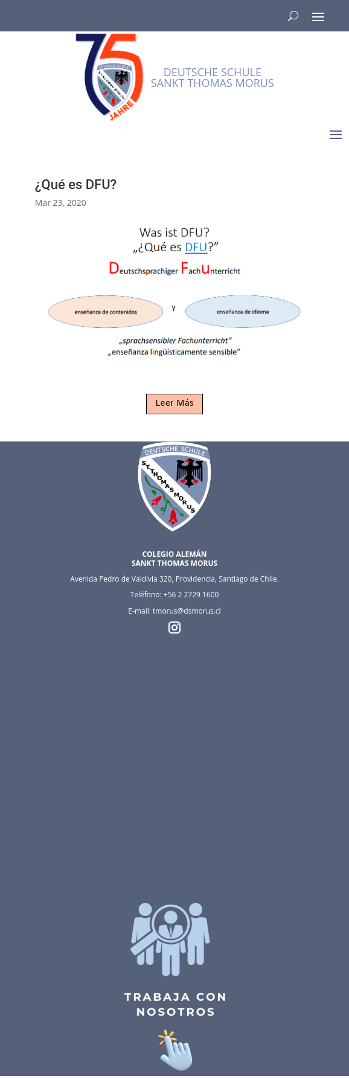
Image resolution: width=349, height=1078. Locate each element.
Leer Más (174, 403)
